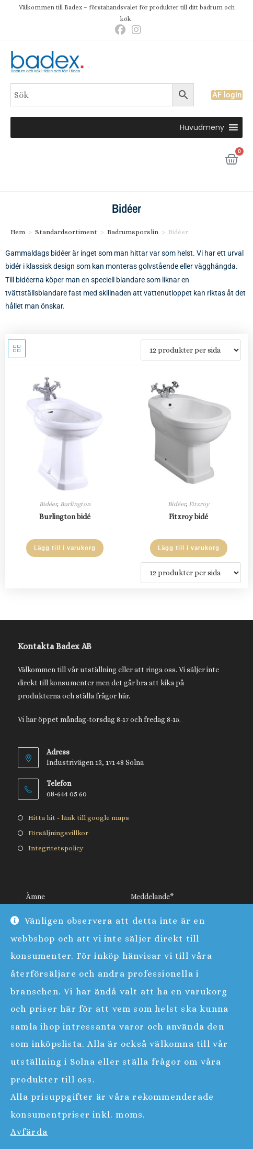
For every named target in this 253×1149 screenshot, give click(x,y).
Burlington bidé (64, 516)
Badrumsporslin (132, 232)
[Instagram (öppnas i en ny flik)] (135, 30)
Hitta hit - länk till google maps (78, 818)
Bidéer (48, 504)
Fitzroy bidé (188, 516)
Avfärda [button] (29, 1132)
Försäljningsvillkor (58, 833)
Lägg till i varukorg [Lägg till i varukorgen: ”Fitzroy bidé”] (189, 548)
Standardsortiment (66, 232)
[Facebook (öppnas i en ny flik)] (120, 30)
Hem (17, 232)
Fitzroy (199, 504)
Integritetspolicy (55, 848)
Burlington (75, 504)
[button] (202, 127)
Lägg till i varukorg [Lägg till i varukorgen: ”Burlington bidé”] (65, 548)
